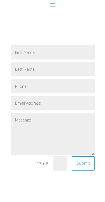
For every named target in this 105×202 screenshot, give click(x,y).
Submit (83, 163)
